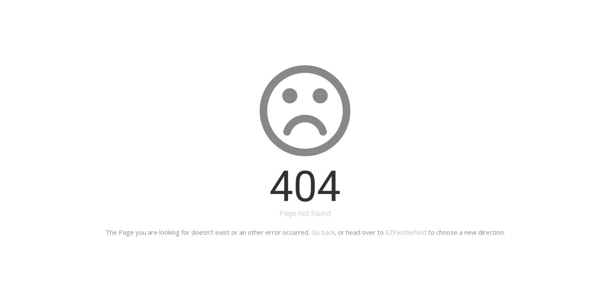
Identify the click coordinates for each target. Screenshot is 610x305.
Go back (323, 232)
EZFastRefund (406, 232)
